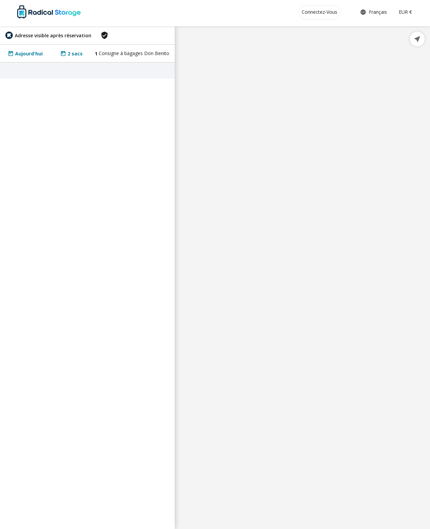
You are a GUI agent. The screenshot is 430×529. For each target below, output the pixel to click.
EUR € (405, 12)
